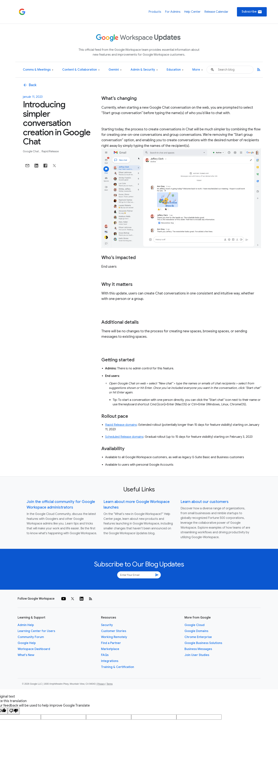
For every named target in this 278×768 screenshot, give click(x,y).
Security (107, 625)
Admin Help (26, 625)
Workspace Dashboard (34, 649)
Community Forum (31, 637)
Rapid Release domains (121, 425)
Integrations (109, 661)
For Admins (173, 12)
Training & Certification (117, 667)
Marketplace (110, 649)
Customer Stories (113, 631)
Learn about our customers (205, 501)
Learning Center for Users (36, 631)
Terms (109, 684)
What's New (26, 655)
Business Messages (198, 649)
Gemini (115, 70)
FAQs (105, 655)
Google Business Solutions (203, 643)
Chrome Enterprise (198, 637)
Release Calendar (216, 12)
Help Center (192, 12)
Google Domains (196, 631)
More (197, 70)
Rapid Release (50, 151)
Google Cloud (194, 625)
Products (154, 12)
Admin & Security (144, 70)
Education (175, 70)
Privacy (101, 684)
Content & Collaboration (81, 70)
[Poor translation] (14, 711)
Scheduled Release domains (124, 437)
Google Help (27, 643)
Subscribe (252, 12)
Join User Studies (196, 655)
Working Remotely (114, 637)
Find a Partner (111, 643)
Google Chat (31, 151)
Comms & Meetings (38, 70)
